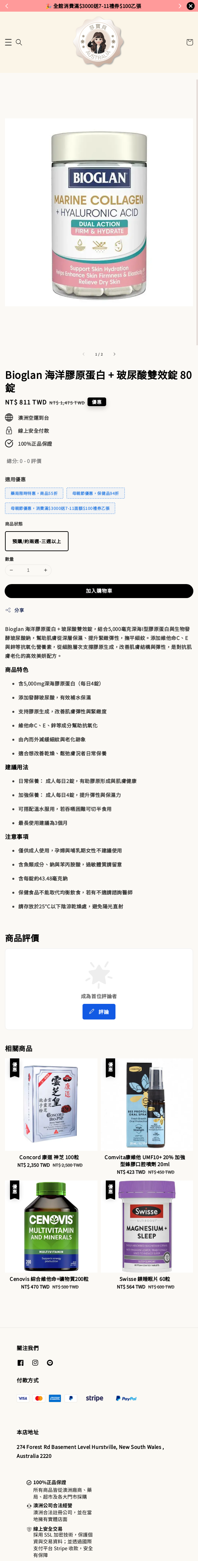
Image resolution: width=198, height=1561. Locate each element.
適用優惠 (15, 479)
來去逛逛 (127, 5)
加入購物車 (99, 590)
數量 (9, 559)
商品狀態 (14, 524)
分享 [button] (14, 610)
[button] (8, 42)
